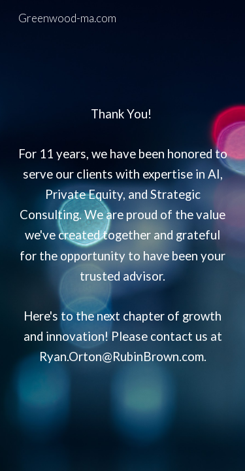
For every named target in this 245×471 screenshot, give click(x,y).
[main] (122, 235)
